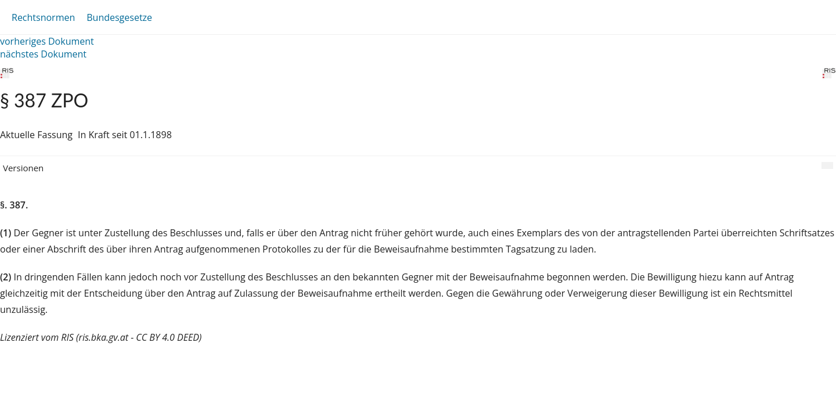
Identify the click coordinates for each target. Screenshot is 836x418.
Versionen (23, 168)
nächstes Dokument (43, 54)
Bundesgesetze (119, 17)
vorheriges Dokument (47, 41)
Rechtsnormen (43, 17)
